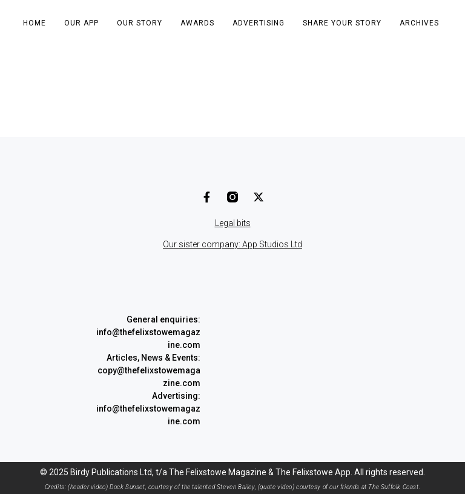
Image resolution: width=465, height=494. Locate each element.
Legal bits (233, 223)
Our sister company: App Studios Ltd (232, 244)
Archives (419, 23)
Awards (197, 23)
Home (34, 23)
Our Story (139, 23)
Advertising (258, 23)
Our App (81, 23)
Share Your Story (342, 23)
